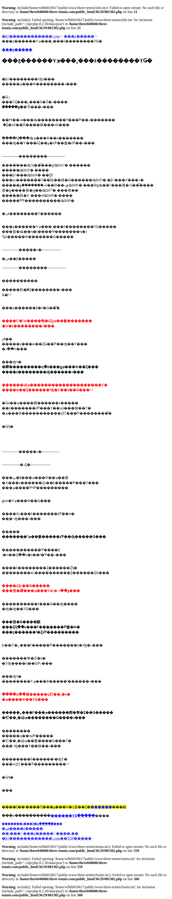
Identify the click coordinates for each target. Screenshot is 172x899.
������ (101, 807)
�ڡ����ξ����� (22, 828)
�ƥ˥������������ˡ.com (31, 36)
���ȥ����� (79, 36)
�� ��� (11, 833)
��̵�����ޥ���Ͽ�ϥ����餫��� (32, 823)
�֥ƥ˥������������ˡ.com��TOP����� (47, 838)
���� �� (67, 833)
